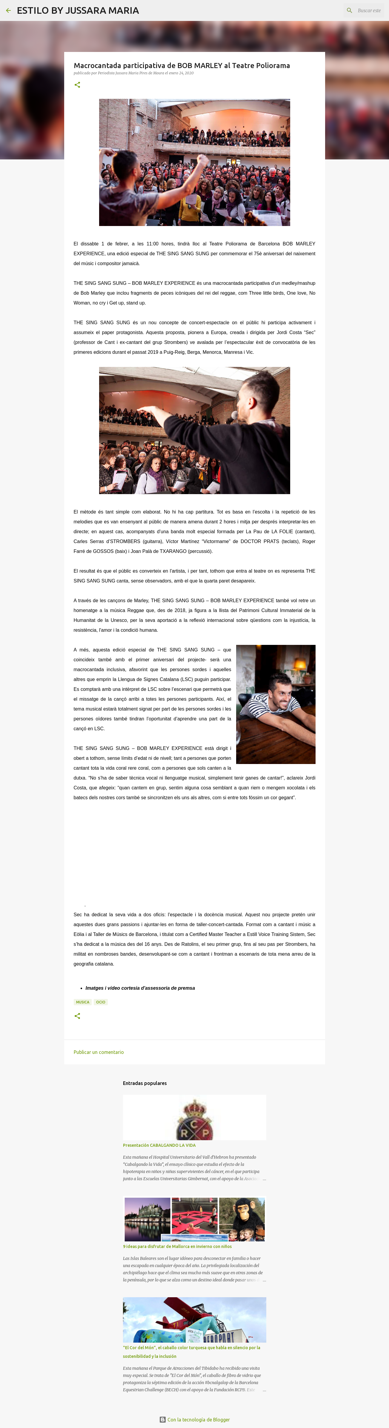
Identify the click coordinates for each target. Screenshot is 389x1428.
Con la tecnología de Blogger (194, 1419)
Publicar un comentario (99, 1052)
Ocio (100, 1002)
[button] (77, 85)
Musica (82, 1002)
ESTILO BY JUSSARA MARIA (78, 10)
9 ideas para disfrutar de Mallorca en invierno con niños (177, 1246)
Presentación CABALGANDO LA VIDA (159, 1145)
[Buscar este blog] (353, 10)
